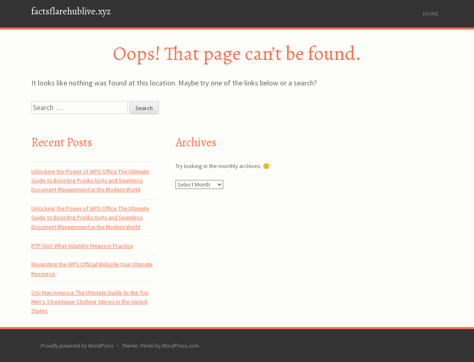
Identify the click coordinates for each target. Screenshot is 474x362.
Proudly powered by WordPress (77, 345)
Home (431, 13)
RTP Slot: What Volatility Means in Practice (82, 245)
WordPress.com (180, 345)
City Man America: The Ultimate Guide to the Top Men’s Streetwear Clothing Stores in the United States (90, 302)
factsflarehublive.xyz (71, 11)
